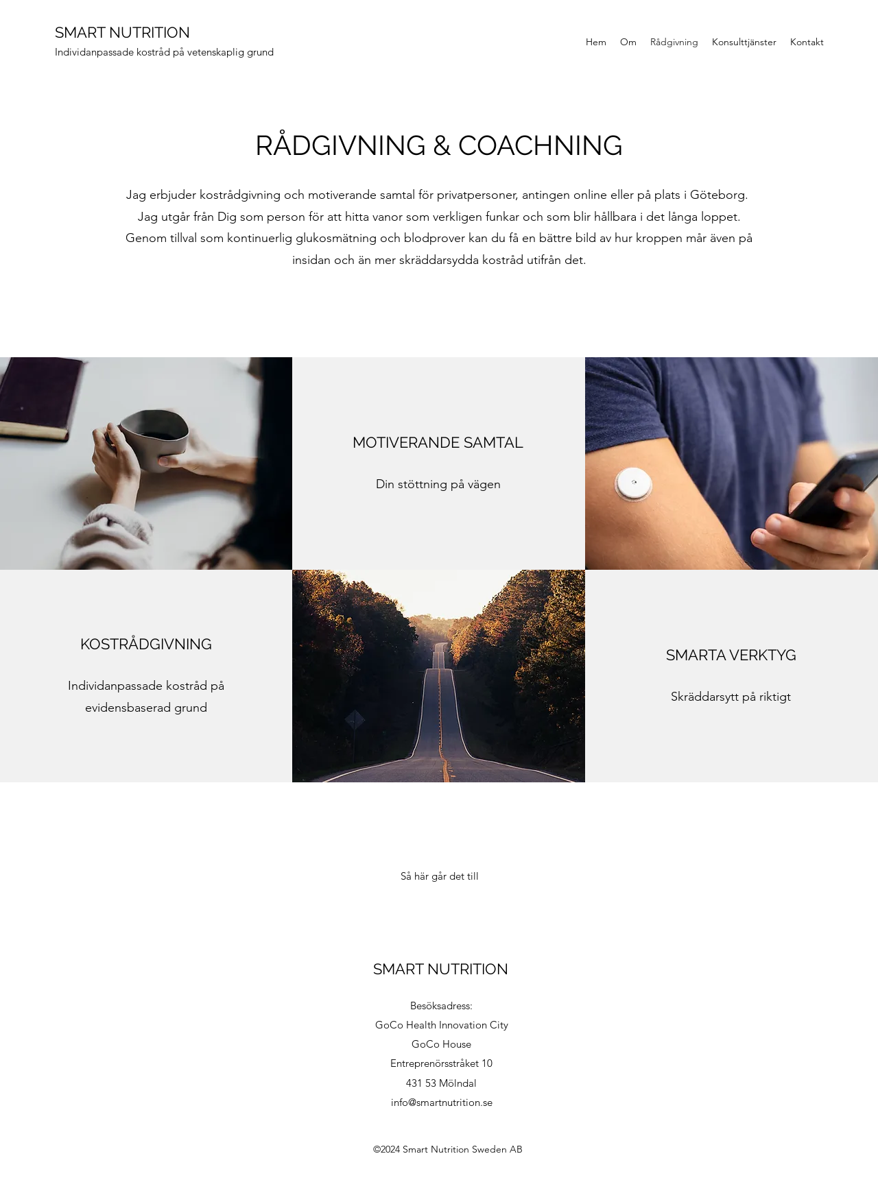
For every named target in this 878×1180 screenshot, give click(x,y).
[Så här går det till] (440, 876)
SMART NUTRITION (122, 32)
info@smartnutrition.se (442, 1102)
